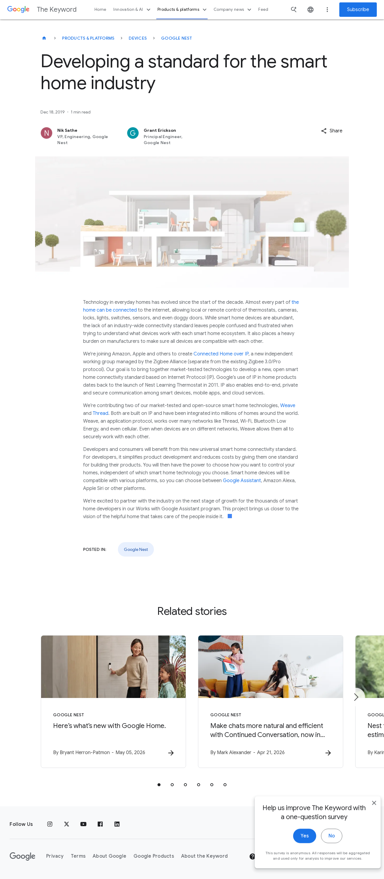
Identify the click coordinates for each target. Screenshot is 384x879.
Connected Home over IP (221, 354)
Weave (287, 406)
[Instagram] (50, 824)
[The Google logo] (22, 856)
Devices (138, 38)
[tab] (159, 784)
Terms (78, 856)
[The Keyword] (44, 38)
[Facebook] (100, 824)
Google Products (154, 856)
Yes (296, 843)
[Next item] (356, 697)
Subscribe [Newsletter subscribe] (358, 10)
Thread (100, 413)
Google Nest (176, 38)
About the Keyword (204, 856)
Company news (233, 9)
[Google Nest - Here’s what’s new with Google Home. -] (113, 702)
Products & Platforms (88, 38)
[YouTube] (83, 824)
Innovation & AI (132, 9)
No (323, 843)
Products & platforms (183, 9)
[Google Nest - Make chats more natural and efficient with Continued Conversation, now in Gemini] (270, 702)
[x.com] (66, 824)
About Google (109, 856)
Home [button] (100, 9)
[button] (332, 130)
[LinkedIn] (117, 824)
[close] (365, 810)
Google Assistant (242, 481)
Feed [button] (263, 9)
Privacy (55, 856)
